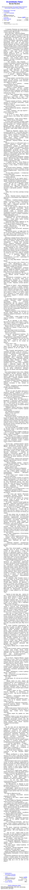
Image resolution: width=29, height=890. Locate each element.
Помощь (22, 8)
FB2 (8, 20)
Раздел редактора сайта (14, 885)
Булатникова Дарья (14, 2)
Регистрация (15, 6)
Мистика (9, 18)
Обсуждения (7, 8)
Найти (20, 6)
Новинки (13, 8)
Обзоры (17, 8)
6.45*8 (24, 17)
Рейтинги (25, 6)
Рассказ (5, 18)
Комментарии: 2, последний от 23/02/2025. (9, 11)
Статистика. (6, 17)
